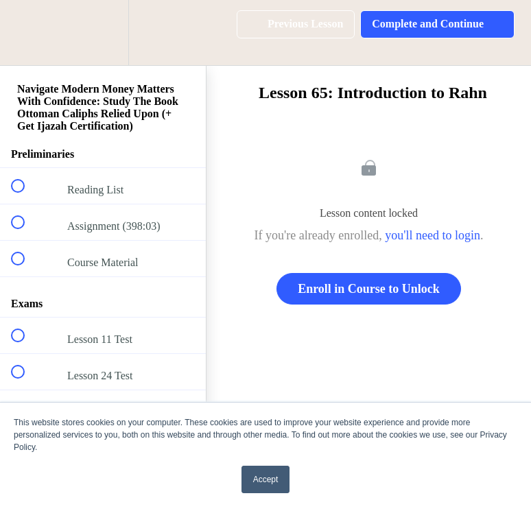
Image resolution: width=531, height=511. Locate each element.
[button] (25, 32)
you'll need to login (432, 235)
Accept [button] (266, 479)
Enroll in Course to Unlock (369, 289)
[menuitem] (103, 32)
